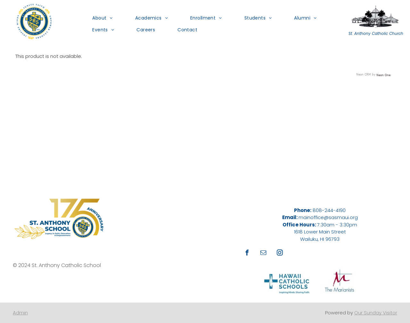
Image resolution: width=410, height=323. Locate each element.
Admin (20, 312)
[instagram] (279, 253)
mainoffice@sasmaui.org (328, 217)
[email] (263, 253)
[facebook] (247, 253)
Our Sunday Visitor (375, 312)
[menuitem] (97, 18)
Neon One (383, 75)
